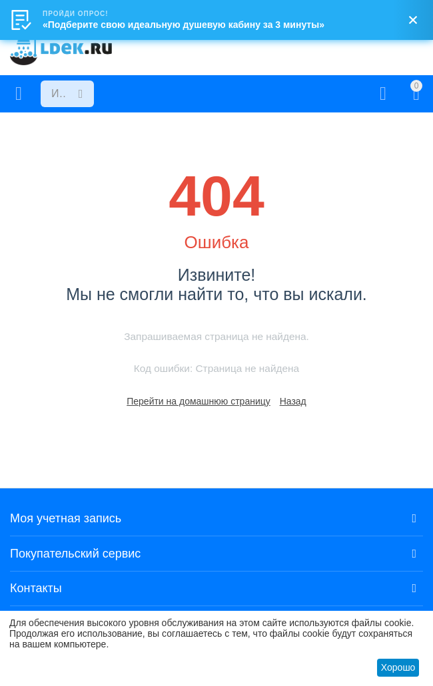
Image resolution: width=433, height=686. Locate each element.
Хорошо (398, 667)
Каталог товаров (18, 94)
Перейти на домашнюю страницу (198, 401)
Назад (293, 401)
